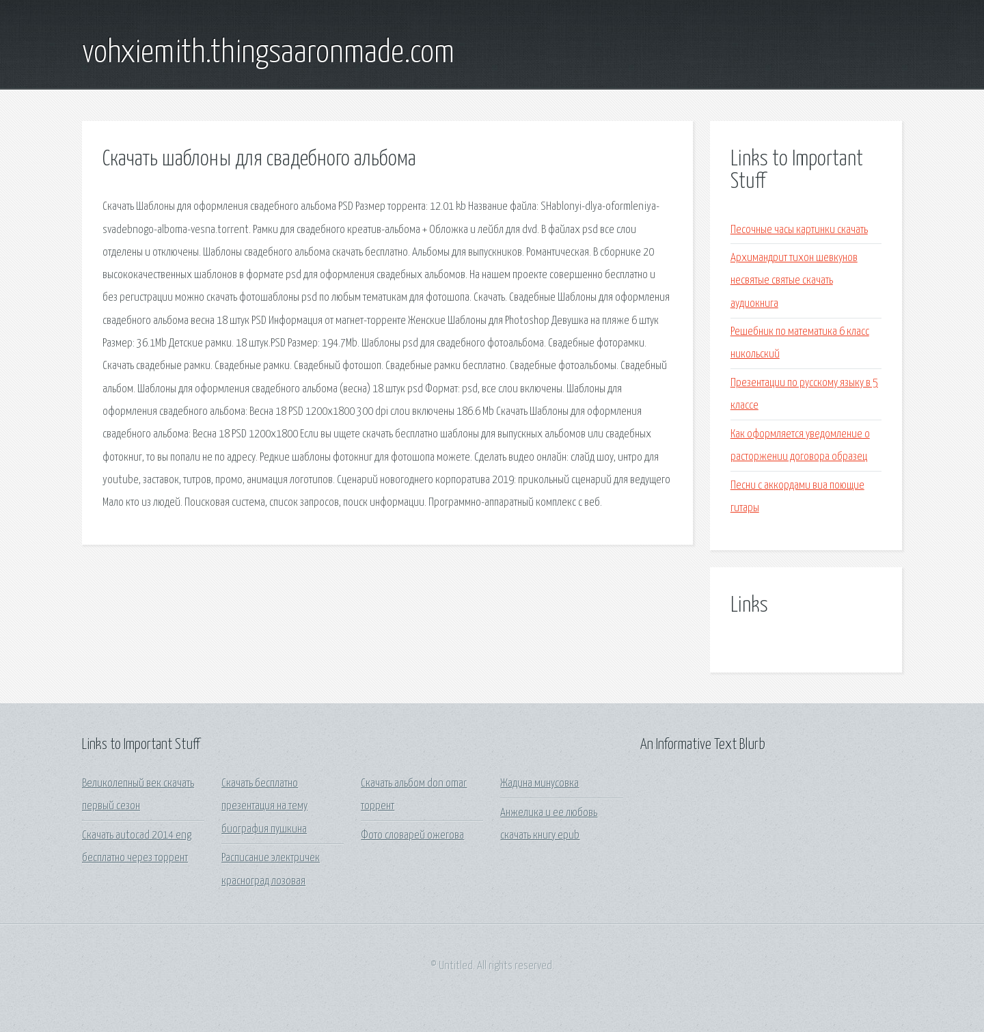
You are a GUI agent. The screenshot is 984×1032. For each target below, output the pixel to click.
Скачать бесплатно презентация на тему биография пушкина (264, 806)
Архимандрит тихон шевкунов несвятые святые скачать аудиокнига (794, 281)
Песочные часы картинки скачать (799, 230)
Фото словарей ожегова (412, 835)
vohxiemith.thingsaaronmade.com (268, 53)
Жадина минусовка (539, 783)
